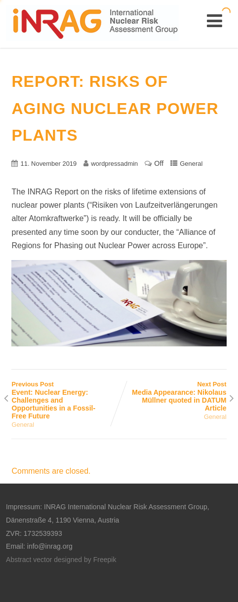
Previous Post (65, 400)
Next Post (173, 396)
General (191, 163)
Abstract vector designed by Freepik (61, 560)
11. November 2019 (48, 163)
